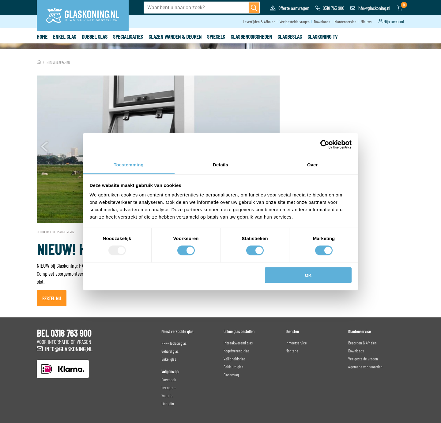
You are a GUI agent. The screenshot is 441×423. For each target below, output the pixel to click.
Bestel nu (51, 298)
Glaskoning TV (322, 36)
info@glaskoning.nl (370, 8)
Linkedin (167, 403)
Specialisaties (128, 36)
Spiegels (216, 36)
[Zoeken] (254, 7)
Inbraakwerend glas (238, 342)
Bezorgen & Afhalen (362, 342)
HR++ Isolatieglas (174, 343)
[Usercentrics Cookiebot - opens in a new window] (325, 144)
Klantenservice (345, 21)
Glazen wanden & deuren (175, 36)
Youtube (167, 395)
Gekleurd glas (233, 366)
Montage (292, 350)
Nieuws (366, 21)
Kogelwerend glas (236, 350)
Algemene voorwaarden (365, 366)
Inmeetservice (296, 342)
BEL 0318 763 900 (64, 333)
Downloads (322, 21)
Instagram (168, 387)
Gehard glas (170, 351)
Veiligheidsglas (234, 358)
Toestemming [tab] (129, 164)
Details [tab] (220, 164)
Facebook (168, 379)
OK (308, 275)
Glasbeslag (289, 36)
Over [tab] (312, 164)
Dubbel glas (94, 36)
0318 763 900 (329, 8)
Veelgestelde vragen (295, 21)
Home (42, 36)
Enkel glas (64, 36)
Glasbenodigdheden (251, 36)
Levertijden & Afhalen (259, 21)
